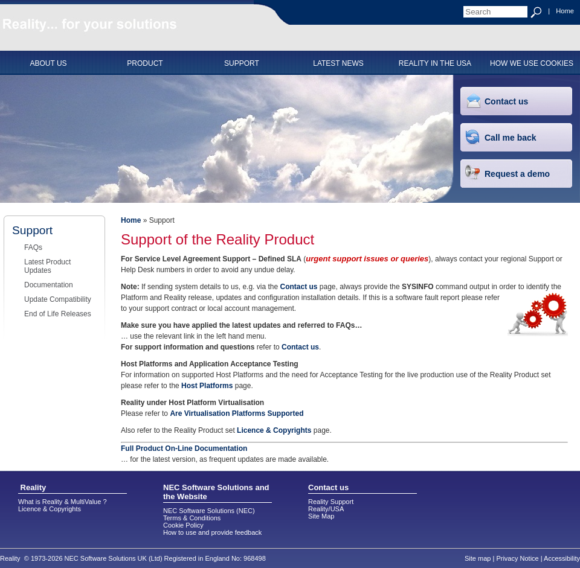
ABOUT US (48, 63)
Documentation (48, 285)
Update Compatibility (57, 299)
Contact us (506, 101)
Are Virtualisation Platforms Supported (236, 413)
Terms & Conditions (192, 518)
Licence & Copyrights (274, 430)
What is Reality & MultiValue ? (62, 501)
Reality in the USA (435, 63)
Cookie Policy (183, 525)
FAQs (33, 247)
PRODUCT (145, 63)
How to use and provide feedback (212, 532)
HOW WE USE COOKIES (531, 63)
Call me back (510, 137)
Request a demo (517, 174)
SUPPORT (241, 63)
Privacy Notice (517, 558)
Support (32, 230)
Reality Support (330, 501)
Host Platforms (207, 385)
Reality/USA (326, 508)
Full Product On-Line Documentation (184, 448)
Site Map (321, 516)
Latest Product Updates (47, 266)
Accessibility (562, 558)
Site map (478, 558)
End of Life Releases (57, 314)
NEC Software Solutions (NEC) (209, 510)
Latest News (338, 63)
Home (565, 10)
